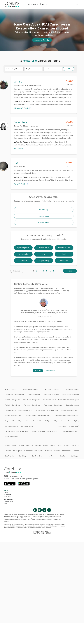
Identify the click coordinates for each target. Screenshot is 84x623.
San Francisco (37, 456)
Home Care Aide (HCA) (71, 431)
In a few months (43, 222)
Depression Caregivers (71, 394)
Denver (52, 445)
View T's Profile (21, 184)
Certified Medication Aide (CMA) (16, 431)
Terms (6, 503)
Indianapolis (17, 451)
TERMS (36, 479)
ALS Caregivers (10, 389)
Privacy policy (8, 501)
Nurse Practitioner (11, 437)
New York (57, 451)
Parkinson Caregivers (32, 405)
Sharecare (7, 495)
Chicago (38, 445)
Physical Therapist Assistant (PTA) (66, 421)
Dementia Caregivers (51, 394)
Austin (14, 445)
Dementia (23, 261)
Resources (7, 497)
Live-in (64, 254)
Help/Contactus (9, 499)
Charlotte (29, 445)
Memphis (48, 451)
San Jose (51, 456)
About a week (44, 216)
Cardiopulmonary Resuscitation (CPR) (18, 410)
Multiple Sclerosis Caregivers (68, 400)
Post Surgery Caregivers (53, 405)
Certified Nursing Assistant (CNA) (47, 410)
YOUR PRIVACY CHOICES (18, 479)
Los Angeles (39, 451)
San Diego (23, 456)
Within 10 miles (43, 248)
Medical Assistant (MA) (13, 415)
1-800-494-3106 (32, 4)
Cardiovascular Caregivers (14, 394)
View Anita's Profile (22, 108)
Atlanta (7, 445)
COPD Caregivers (34, 394)
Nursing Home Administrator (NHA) (38, 415)
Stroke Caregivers (72, 405)
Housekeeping (23, 254)
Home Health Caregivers (31, 400)
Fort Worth (75, 445)
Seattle (62, 456)
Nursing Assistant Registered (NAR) (45, 431)
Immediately (43, 210)
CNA (43, 254)
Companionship (43, 261)
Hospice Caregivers (49, 400)
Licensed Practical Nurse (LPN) (37, 421)
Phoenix (76, 451)
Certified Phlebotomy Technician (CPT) (19, 426)
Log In (44, 4)
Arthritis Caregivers (52, 389)
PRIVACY (29, 479)
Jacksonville (28, 451)
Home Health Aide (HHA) (70, 410)
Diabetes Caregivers (12, 400)
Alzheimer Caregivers (30, 389)
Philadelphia (66, 451)
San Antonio (9, 456)
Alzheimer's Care (64, 248)
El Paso (67, 445)
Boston (21, 445)
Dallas (45, 445)
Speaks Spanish (23, 248)
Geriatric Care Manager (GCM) (68, 426)
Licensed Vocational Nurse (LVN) (67, 415)
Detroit (59, 445)
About (6, 492)
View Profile (19, 149)
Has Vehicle (64, 261)
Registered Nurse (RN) (13, 421)
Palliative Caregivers (12, 405)
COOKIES (6, 479)
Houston (8, 451)
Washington (75, 456)
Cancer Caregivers (72, 389)
